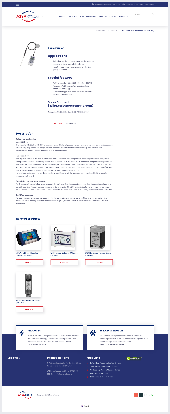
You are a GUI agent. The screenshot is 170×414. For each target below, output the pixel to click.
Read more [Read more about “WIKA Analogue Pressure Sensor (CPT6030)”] (29, 309)
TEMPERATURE (83, 112)
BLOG (82, 16)
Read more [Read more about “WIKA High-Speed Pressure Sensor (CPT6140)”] (99, 262)
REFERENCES (91, 16)
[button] (37, 46)
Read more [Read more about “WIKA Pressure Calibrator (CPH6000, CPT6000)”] (64, 262)
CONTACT (113, 16)
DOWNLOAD (103, 16)
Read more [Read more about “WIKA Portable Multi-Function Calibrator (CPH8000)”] (29, 262)
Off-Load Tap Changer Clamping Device (105, 370)
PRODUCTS (73, 16)
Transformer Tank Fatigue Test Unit (104, 367)
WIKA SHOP (123, 16)
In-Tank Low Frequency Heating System (105, 363)
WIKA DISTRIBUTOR (111, 330)
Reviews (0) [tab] (71, 123)
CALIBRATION (62, 112)
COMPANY (63, 16)
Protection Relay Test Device (101, 377)
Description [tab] (57, 123)
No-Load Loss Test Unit (99, 373)
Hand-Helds (72, 112)
